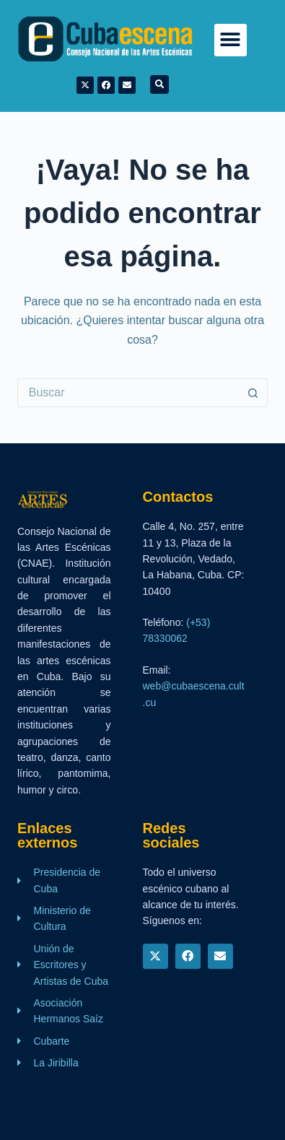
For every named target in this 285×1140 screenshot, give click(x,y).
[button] (230, 40)
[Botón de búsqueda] (253, 392)
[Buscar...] (128, 392)
